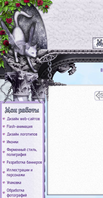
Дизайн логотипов (22, 134)
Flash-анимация (20, 126)
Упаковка (14, 182)
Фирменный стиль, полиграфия (22, 152)
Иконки (12, 142)
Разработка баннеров (24, 162)
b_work (22, 110)
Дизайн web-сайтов (23, 119)
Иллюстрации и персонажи (20, 172)
